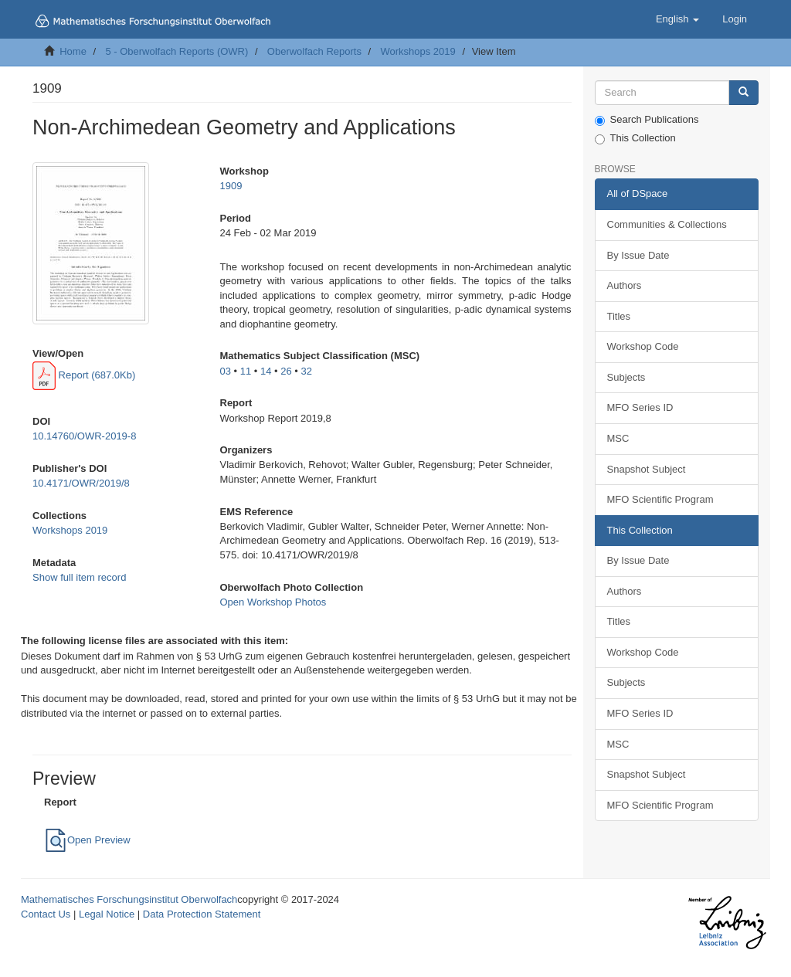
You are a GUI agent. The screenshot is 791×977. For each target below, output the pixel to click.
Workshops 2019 (417, 51)
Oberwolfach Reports (314, 51)
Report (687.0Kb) (83, 375)
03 (225, 371)
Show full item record (79, 577)
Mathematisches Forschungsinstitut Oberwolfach (129, 899)
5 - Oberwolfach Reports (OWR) (176, 51)
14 (265, 371)
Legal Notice (106, 914)
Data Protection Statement (201, 914)
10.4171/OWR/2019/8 (81, 483)
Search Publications (647, 120)
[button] (677, 19)
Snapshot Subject (646, 469)
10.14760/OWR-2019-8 (84, 436)
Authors (624, 285)
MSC (618, 438)
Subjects (626, 377)
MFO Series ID (640, 407)
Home (73, 51)
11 (245, 371)
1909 (231, 186)
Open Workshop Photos (273, 602)
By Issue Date (638, 255)
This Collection (635, 138)
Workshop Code (643, 346)
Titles (619, 316)
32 (306, 371)
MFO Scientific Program (660, 499)
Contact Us (45, 914)
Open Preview (87, 840)
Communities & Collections (667, 224)
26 (285, 371)
